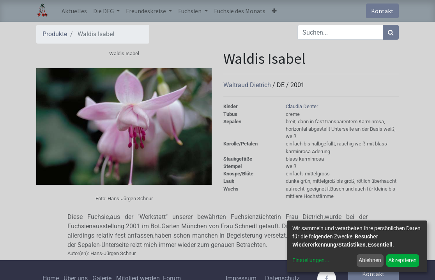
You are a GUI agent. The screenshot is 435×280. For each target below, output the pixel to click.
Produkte (54, 34)
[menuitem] (74, 11)
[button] (274, 11)
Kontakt (382, 11)
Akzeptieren (402, 260)
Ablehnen (370, 260)
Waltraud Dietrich (247, 85)
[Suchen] (391, 32)
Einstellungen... (310, 260)
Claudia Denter (302, 106)
